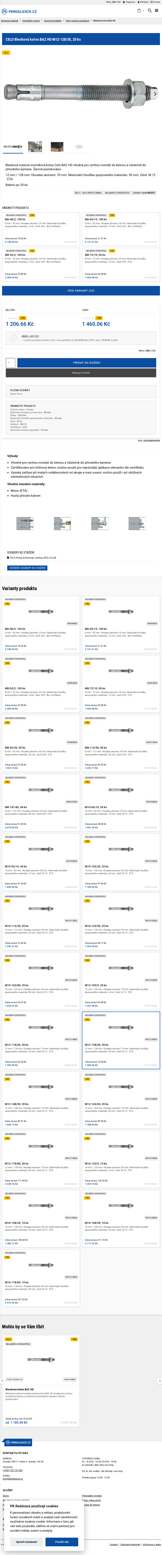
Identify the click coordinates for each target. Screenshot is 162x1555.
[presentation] (155, 94)
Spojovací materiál (9, 21)
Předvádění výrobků (92, 1495)
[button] (141, 10)
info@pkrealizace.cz (13, 1479)
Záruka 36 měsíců (91, 1505)
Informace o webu (152, 1544)
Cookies (114, 1544)
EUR (119, 2)
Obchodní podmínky (130, 1544)
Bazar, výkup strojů (91, 1500)
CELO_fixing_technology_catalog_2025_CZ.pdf (31, 557)
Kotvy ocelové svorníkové (77, 21)
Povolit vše (61, 1541)
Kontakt (155, 2)
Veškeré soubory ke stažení (27, 568)
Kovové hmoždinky (53, 21)
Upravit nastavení (26, 1541)
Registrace (129, 2)
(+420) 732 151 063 (12, 1470)
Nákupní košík (81, 372)
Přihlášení (143, 2)
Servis (6, 1495)
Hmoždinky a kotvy (31, 21)
